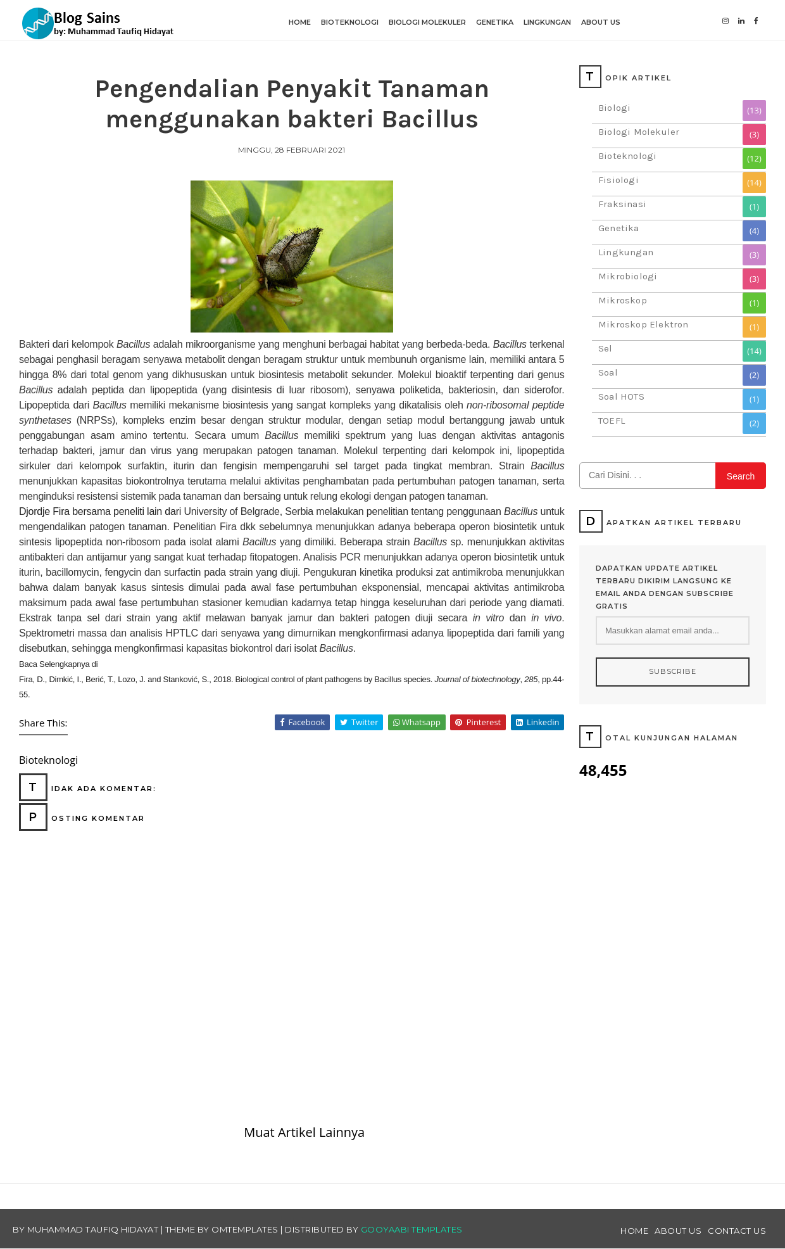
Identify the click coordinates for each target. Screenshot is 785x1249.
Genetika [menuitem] (494, 22)
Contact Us (737, 1231)
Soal (608, 372)
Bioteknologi (627, 156)
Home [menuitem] (300, 22)
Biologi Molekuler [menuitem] (427, 22)
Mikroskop (622, 300)
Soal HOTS (621, 396)
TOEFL (611, 420)
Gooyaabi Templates (412, 1229)
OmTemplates (245, 1229)
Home (634, 1231)
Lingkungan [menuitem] (547, 22)
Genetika (618, 228)
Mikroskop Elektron (643, 324)
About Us (678, 1231)
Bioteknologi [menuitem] (350, 22)
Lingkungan (625, 252)
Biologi (614, 107)
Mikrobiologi (627, 276)
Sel (605, 348)
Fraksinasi (622, 204)
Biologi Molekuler (638, 131)
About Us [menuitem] (600, 22)
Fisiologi (618, 180)
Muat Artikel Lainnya (304, 1132)
